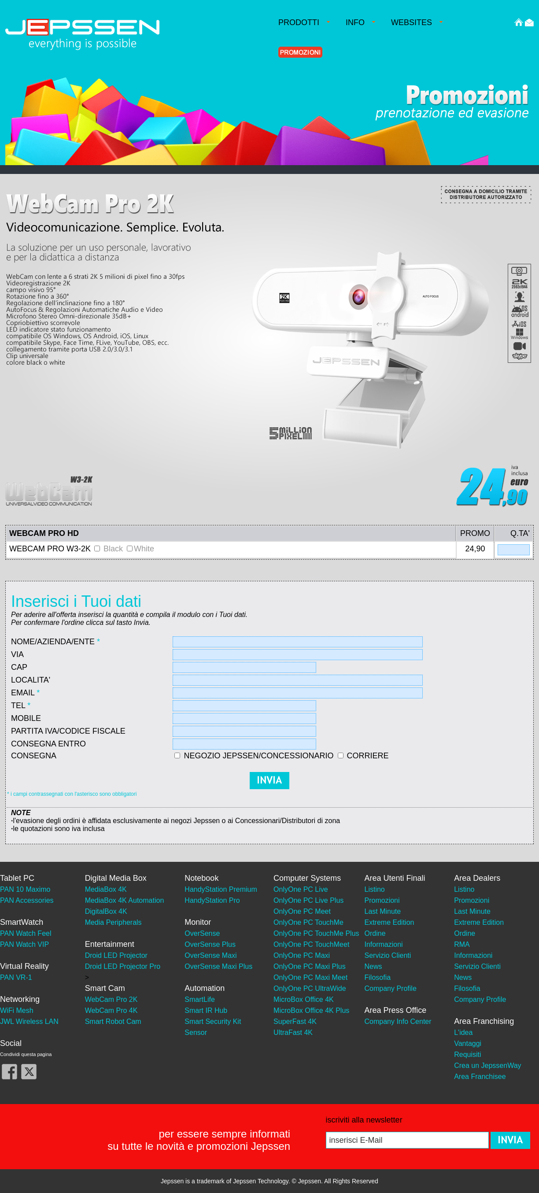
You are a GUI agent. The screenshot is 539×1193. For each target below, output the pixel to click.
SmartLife (199, 999)
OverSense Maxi (210, 955)
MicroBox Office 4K (303, 999)
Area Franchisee (480, 1076)
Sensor (196, 1032)
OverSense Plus (210, 944)
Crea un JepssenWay (487, 1065)
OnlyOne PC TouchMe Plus (316, 933)
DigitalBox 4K (106, 911)
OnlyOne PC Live (300, 889)
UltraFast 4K (293, 1032)
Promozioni (382, 900)
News (373, 966)
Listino (375, 889)
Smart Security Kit (213, 1021)
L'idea (463, 1032)
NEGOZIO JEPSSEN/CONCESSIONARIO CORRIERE (286, 755)
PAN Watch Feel (25, 933)
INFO (360, 22)
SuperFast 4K (295, 1021)
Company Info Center (398, 1021)
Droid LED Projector (116, 955)
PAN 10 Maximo (25, 889)
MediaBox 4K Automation (124, 900)
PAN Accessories (27, 900)
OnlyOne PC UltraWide (309, 988)
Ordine (375, 933)
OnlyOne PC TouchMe (308, 922)
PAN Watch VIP (24, 944)
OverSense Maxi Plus (218, 966)
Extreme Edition (389, 922)
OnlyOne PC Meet (302, 911)
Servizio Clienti (388, 955)
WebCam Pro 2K (111, 999)
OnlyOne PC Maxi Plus (309, 966)
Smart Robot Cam (113, 1021)
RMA (462, 944)
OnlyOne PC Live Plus (308, 900)
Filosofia (378, 977)
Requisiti (467, 1054)
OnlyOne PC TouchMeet (311, 944)
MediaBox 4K (106, 889)
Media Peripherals (113, 922)
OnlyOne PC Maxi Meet (310, 977)
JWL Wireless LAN (29, 1021)
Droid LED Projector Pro (123, 966)
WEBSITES (417, 22)
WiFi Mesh (16, 1010)
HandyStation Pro (212, 900)
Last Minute (383, 911)
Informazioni (384, 944)
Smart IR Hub (206, 1010)
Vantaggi (467, 1043)
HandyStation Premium (221, 889)
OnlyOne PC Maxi (301, 955)
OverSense (202, 933)
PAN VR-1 (16, 977)
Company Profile (391, 988)
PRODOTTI (304, 22)
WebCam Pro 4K (111, 1010)
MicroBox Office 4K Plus (311, 1010)
